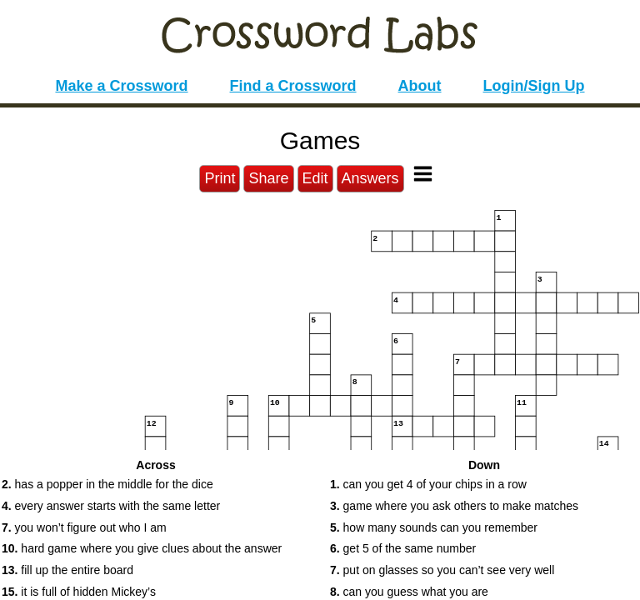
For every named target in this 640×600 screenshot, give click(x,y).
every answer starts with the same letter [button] (111, 505)
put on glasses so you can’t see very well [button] (442, 570)
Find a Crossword (293, 86)
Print (219, 178)
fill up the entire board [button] (67, 570)
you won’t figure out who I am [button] (84, 527)
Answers (370, 178)
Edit (315, 178)
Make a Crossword (121, 86)
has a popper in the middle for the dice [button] (107, 484)
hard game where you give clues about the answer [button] (142, 548)
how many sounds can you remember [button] (434, 527)
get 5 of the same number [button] (403, 548)
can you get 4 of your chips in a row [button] (428, 484)
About (420, 86)
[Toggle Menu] (423, 173)
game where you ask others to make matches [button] (454, 505)
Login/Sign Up (534, 86)
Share (268, 178)
